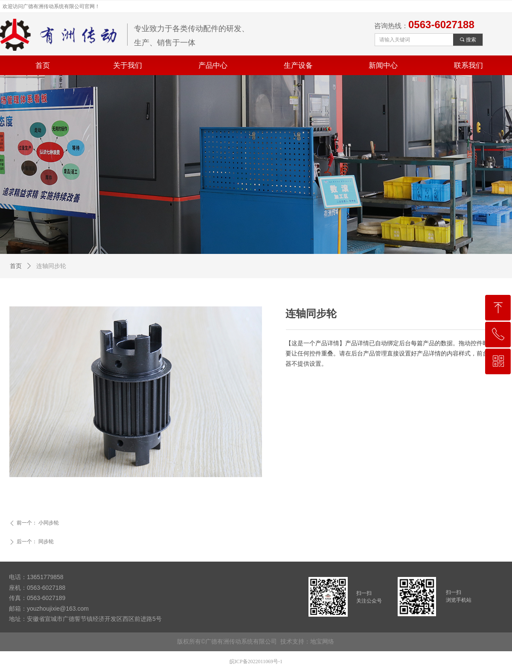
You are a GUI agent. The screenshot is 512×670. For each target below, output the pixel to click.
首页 (16, 266)
